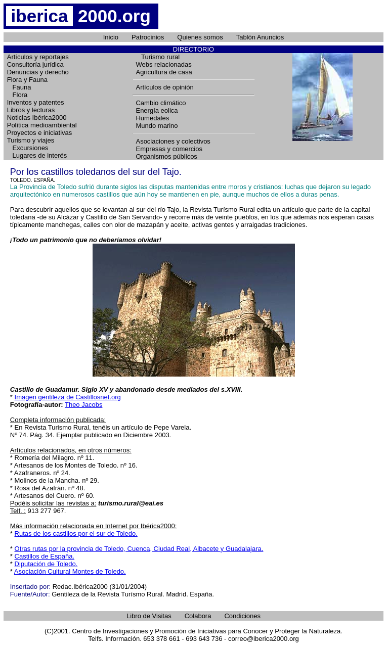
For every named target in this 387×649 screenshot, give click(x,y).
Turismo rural (158, 57)
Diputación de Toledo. (46, 564)
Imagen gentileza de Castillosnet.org (68, 397)
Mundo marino (157, 125)
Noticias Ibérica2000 (37, 117)
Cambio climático (161, 103)
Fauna (19, 87)
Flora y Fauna (27, 79)
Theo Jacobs (83, 404)
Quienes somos (200, 37)
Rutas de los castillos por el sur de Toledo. (76, 533)
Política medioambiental (42, 125)
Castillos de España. (45, 556)
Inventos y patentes (35, 102)
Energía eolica (157, 110)
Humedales (152, 118)
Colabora (198, 616)
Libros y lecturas (31, 110)
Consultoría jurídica (35, 64)
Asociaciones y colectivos (173, 141)
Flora (17, 95)
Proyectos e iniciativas (39, 132)
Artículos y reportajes (38, 57)
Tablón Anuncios (260, 37)
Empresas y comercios (169, 149)
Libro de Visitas (148, 616)
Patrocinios (148, 37)
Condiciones (242, 616)
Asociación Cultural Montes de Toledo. (70, 571)
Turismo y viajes (30, 140)
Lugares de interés (37, 155)
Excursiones (28, 148)
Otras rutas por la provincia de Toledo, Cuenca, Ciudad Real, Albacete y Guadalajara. (139, 548)
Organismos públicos (166, 156)
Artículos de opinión (164, 87)
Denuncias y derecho (38, 72)
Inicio (110, 37)
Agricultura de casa (164, 72)
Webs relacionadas (163, 64)
